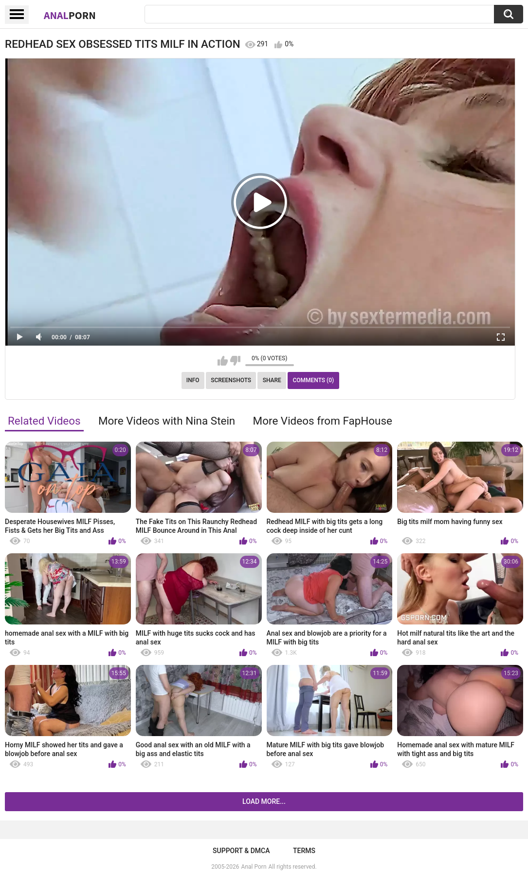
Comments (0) (313, 380)
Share (272, 380)
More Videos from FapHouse (322, 420)
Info (193, 380)
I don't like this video (235, 361)
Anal (70, 15)
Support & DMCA (241, 851)
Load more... (264, 801)
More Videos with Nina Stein (166, 420)
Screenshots (231, 380)
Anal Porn (254, 866)
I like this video (223, 361)
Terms (304, 851)
